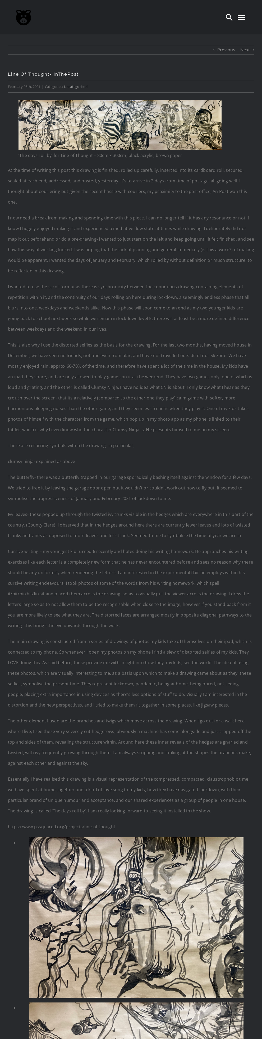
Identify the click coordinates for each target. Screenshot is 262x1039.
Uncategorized (76, 86)
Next (245, 50)
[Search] (229, 17)
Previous (226, 50)
